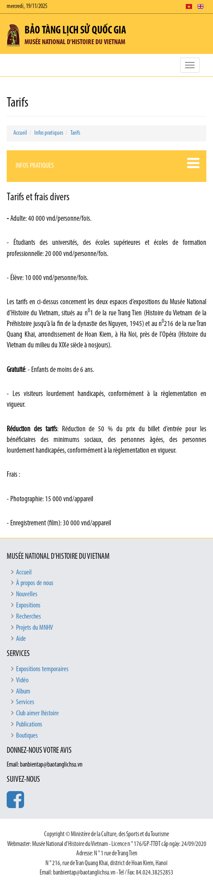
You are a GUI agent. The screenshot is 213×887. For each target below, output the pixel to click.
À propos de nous (34, 583)
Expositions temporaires (42, 669)
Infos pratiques (48, 133)
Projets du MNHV (34, 627)
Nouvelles (26, 594)
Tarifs (75, 133)
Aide (21, 639)
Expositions (28, 605)
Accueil (20, 133)
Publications (29, 724)
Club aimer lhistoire (37, 713)
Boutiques (27, 735)
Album (23, 691)
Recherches (28, 616)
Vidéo (22, 680)
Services (25, 702)
